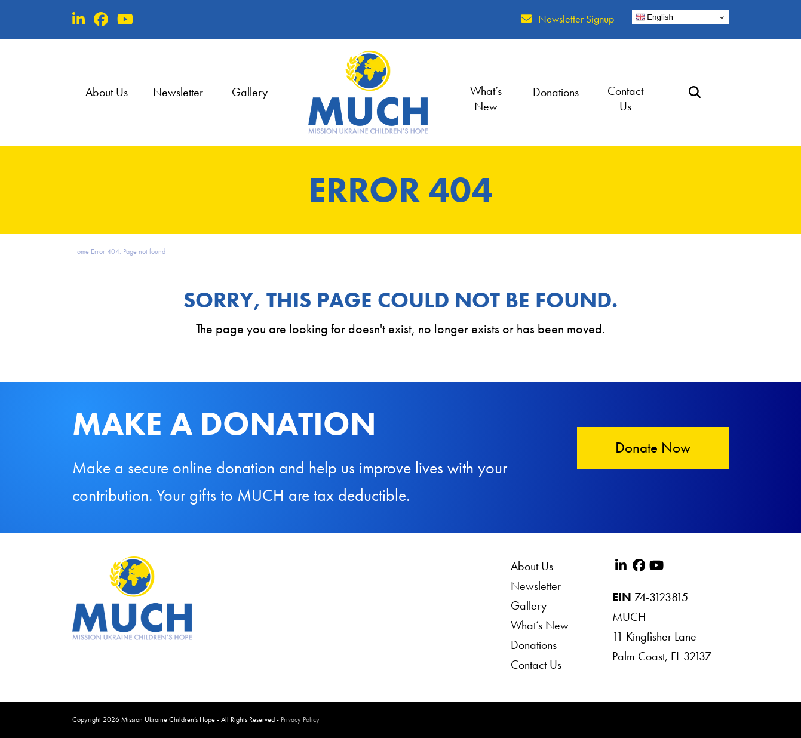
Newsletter (536, 586)
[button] (694, 92)
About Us (532, 566)
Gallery (529, 605)
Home (80, 251)
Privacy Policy (300, 719)
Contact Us (536, 664)
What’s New (540, 625)
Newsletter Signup (576, 19)
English (654, 17)
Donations (534, 645)
